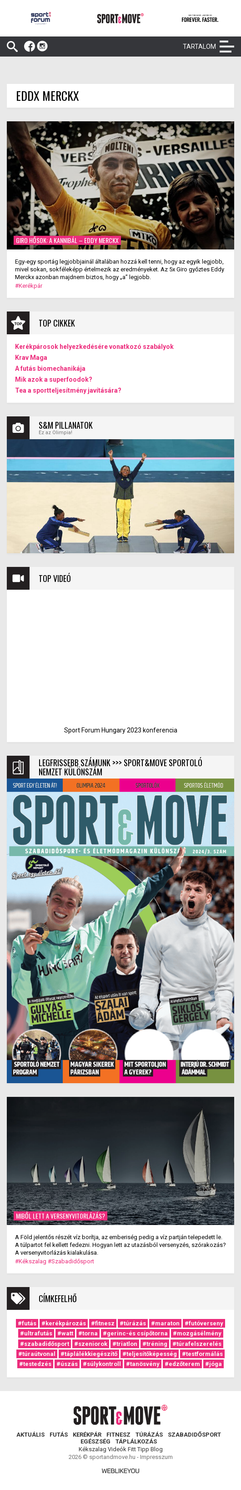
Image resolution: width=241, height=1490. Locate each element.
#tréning (154, 1343)
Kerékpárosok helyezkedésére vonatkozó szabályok (94, 346)
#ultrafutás (36, 1333)
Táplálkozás (136, 1441)
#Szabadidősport (71, 1261)
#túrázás (133, 1323)
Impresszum (156, 1457)
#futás (27, 1323)
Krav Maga (31, 357)
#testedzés (35, 1363)
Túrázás (149, 1434)
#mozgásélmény (197, 1333)
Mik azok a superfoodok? (53, 379)
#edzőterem (182, 1363)
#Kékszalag (30, 1261)
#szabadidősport (44, 1343)
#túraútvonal (36, 1353)
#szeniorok (90, 1343)
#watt (65, 1333)
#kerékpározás (63, 1323)
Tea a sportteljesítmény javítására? (68, 390)
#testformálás (202, 1353)
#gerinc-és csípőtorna (135, 1333)
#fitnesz (103, 1323)
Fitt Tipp (138, 1449)
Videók (117, 1449)
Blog (157, 1449)
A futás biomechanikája (50, 368)
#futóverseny (204, 1323)
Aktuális (30, 1434)
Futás (59, 1434)
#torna (88, 1333)
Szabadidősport (194, 1434)
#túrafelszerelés (196, 1343)
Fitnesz (118, 1434)
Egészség (95, 1441)
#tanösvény (143, 1363)
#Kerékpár (28, 285)
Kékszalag (92, 1449)
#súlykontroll (102, 1363)
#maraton (165, 1323)
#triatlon (124, 1343)
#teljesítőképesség (149, 1353)
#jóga (213, 1363)
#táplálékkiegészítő (88, 1353)
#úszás (67, 1363)
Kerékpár (87, 1434)
